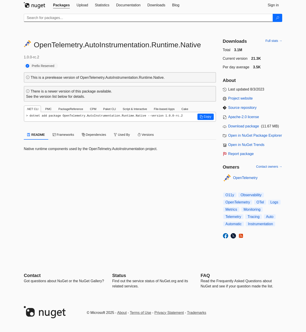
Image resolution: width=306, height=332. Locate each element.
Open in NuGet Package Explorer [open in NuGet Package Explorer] (255, 135)
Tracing (254, 217)
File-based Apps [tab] (164, 109)
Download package (243, 126)
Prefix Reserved (43, 66)
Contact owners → (269, 166)
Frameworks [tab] (63, 134)
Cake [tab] (184, 109)
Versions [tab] (146, 134)
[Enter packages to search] (148, 18)
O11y (230, 195)
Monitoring (252, 209)
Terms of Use (140, 313)
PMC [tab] (48, 109)
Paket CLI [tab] (109, 109)
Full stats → (273, 41)
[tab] (61, 5)
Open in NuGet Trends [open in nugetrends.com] (246, 145)
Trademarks (196, 313)
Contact (32, 275)
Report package (241, 154)
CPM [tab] (93, 109)
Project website (240, 98)
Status (119, 275)
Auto (270, 217)
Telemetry (233, 217)
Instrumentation (260, 224)
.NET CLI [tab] (32, 109)
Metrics (231, 209)
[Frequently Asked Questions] (205, 275)
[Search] (277, 18)
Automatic (234, 224)
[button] (205, 117)
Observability (250, 195)
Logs (274, 202)
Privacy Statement (169, 313)
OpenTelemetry (245, 178)
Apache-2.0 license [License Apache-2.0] (243, 117)
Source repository (242, 108)
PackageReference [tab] (70, 109)
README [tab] (36, 134)
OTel (260, 202)
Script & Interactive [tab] (135, 109)
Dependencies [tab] (94, 134)
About (122, 313)
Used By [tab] (122, 134)
